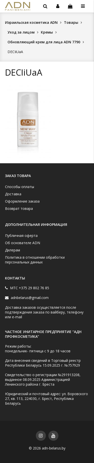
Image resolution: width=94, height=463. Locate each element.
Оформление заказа (22, 201)
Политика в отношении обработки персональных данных (35, 259)
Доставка (13, 194)
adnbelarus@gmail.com (29, 297)
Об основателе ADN (22, 242)
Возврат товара (19, 208)
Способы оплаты (19, 186)
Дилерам (12, 250)
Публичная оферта (21, 235)
